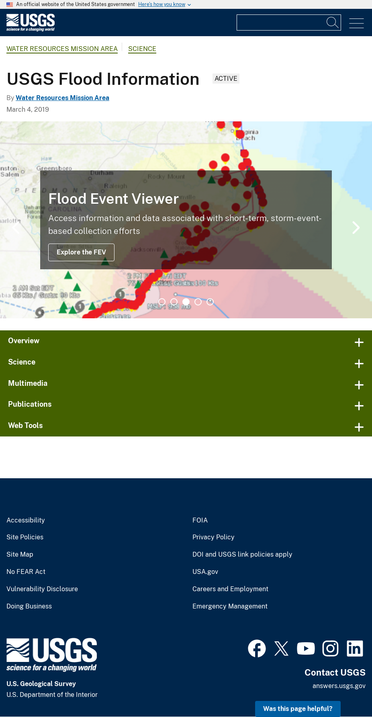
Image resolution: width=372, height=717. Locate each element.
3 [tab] (186, 301)
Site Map (19, 554)
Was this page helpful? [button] (298, 709)
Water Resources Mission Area (62, 49)
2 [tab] (174, 301)
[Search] (333, 22)
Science (142, 49)
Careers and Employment (230, 589)
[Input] (289, 22)
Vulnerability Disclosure (42, 589)
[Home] (30, 29)
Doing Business (29, 606)
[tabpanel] (186, 219)
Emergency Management (230, 606)
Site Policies (24, 537)
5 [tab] (210, 301)
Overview (23, 340)
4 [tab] (198, 301)
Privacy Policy (213, 537)
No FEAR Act (25, 572)
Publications (30, 404)
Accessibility (25, 520)
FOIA (200, 520)
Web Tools (25, 425)
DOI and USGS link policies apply (242, 554)
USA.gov (205, 572)
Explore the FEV (81, 252)
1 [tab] (162, 301)
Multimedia (27, 383)
